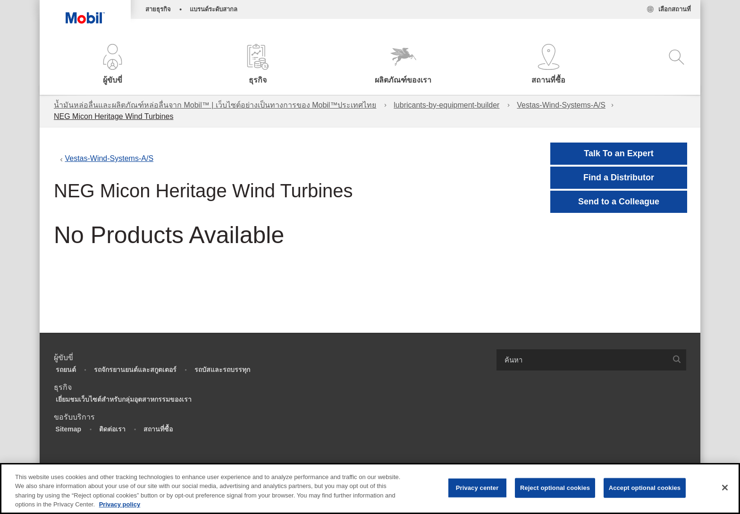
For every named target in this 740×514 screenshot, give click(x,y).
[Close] (725, 487)
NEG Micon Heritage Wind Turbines (113, 116)
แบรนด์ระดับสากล (213, 9)
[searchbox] (581, 360)
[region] (370, 488)
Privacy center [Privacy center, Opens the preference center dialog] (477, 487)
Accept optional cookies (645, 487)
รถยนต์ (66, 369)
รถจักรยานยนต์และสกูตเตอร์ (135, 369)
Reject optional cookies (555, 487)
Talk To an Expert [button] (618, 153)
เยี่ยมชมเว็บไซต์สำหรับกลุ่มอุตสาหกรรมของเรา (124, 399)
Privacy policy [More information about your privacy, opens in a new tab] (119, 504)
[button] (112, 65)
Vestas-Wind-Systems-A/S (561, 105)
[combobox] (591, 360)
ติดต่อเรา (112, 429)
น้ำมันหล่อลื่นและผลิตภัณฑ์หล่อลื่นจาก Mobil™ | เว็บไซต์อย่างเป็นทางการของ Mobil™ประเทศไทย (215, 105)
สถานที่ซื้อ (158, 429)
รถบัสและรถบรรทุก (222, 369)
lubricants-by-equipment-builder (446, 105)
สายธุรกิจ (158, 9)
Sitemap (68, 429)
